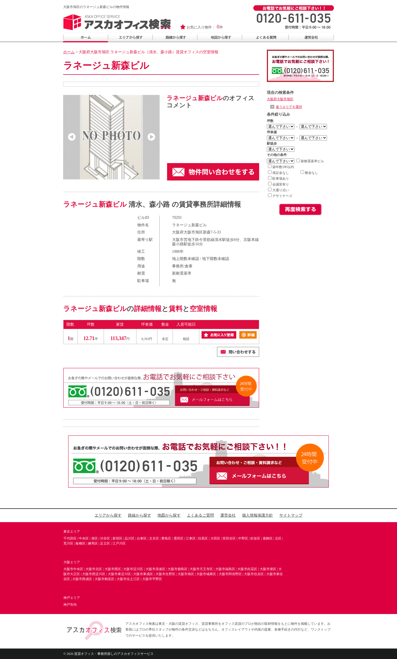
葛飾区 (268, 538)
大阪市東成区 (143, 574)
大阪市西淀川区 (93, 574)
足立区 (105, 543)
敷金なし (309, 173)
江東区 (191, 538)
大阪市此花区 (247, 569)
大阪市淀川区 (133, 569)
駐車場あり (278, 178)
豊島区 (166, 538)
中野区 (243, 538)
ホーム (69, 52)
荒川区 (68, 543)
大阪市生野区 (165, 574)
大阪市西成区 (82, 579)
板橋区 (80, 543)
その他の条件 (277, 155)
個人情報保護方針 (257, 515)
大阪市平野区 (152, 579)
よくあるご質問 (200, 515)
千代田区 (70, 538)
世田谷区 (229, 538)
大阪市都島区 (177, 569)
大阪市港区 (268, 569)
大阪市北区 (93, 569)
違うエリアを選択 (289, 107)
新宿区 (117, 538)
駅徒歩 (272, 143)
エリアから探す (108, 515)
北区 (278, 538)
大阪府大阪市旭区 (280, 99)
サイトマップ (290, 515)
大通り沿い (278, 190)
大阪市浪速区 (155, 569)
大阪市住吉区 (254, 574)
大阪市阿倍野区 (230, 574)
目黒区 (203, 538)
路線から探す (139, 515)
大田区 (215, 538)
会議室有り (278, 184)
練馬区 (93, 543)
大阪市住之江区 (128, 579)
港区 (94, 538)
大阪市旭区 (186, 574)
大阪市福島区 (225, 569)
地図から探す (169, 515)
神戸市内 (70, 605)
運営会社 (228, 515)
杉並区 (255, 538)
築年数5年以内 (281, 167)
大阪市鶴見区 (104, 579)
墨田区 (179, 538)
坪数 (270, 121)
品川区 (130, 538)
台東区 (142, 538)
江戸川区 (119, 543)
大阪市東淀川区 (119, 574)
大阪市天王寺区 (201, 569)
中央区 (84, 538)
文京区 (154, 538)
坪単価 (272, 132)
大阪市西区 (112, 569)
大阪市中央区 (73, 569)
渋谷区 (105, 538)
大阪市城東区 (206, 574)
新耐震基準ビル (310, 161)
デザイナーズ (280, 196)
